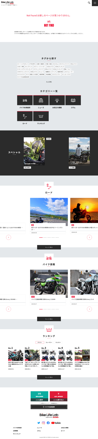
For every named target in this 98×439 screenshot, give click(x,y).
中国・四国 (48, 64)
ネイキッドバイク (64, 64)
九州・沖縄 (21, 66)
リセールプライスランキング (25, 69)
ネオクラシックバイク (23, 71)
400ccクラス (34, 71)
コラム (73, 102)
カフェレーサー (69, 71)
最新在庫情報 (39, 398)
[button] (41, 237)
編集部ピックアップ (51, 71)
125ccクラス (51, 66)
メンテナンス (29, 66)
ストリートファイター (40, 66)
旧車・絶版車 (40, 64)
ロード (25, 118)
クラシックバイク (38, 69)
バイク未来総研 (25, 102)
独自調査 (49, 74)
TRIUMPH (32, 64)
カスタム (56, 64)
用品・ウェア (67, 69)
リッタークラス (66, 74)
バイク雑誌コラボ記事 (32, 74)
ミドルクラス (21, 74)
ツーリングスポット (23, 64)
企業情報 (15, 431)
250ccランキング (60, 66)
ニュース (42, 71)
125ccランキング (58, 69)
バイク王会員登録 (49, 406)
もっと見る (49, 81)
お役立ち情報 (57, 102)
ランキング (41, 118)
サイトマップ (68, 33)
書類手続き (60, 71)
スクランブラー (57, 74)
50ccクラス (74, 64)
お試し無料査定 (58, 398)
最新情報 (42, 74)
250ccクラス (48, 69)
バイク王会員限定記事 (23, 77)
